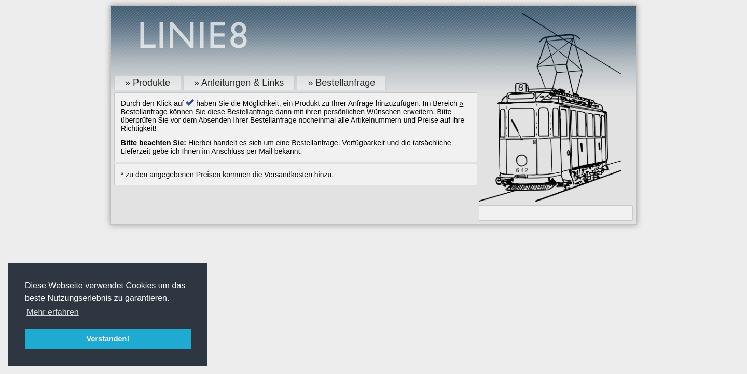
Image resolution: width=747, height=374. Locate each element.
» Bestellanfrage (341, 82)
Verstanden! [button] (108, 339)
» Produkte (147, 82)
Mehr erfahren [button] (52, 312)
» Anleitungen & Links (239, 82)
